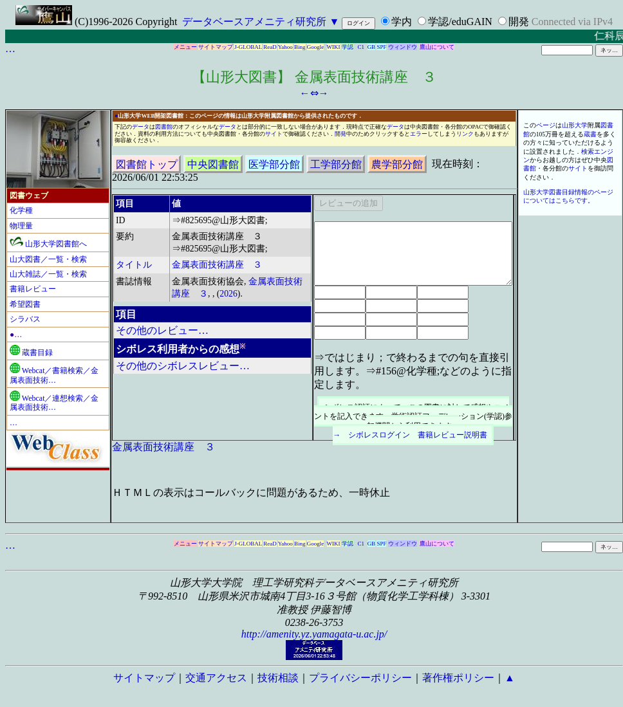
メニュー (185, 47)
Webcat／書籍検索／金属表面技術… (54, 375)
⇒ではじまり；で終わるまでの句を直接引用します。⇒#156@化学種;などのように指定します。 (413, 371)
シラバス (25, 319)
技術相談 (278, 677)
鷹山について (437, 47)
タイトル (134, 265)
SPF (381, 47)
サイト (274, 134)
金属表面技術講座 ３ (217, 265)
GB (371, 47)
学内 (401, 21)
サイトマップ (215, 47)
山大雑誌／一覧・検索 (48, 274)
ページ (545, 125)
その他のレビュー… (162, 330)
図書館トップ (147, 163)
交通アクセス (216, 677)
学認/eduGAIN (460, 21)
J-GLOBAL (248, 47)
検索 (587, 151)
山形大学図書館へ (48, 243)
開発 (518, 21)
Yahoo (285, 47)
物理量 (21, 225)
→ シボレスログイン (371, 434)
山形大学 (575, 125)
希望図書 (25, 304)
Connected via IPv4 (572, 21)
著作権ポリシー (458, 677)
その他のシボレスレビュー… (183, 365)
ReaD (270, 47)
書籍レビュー (33, 288)
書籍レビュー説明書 (452, 434)
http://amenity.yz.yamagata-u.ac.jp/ (314, 634)
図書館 (163, 127)
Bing (300, 47)
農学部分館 (397, 163)
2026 (228, 293)
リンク (465, 134)
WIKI (333, 47)
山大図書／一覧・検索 (48, 259)
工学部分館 (336, 163)
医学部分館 (274, 163)
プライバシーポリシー (360, 677)
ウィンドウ (402, 47)
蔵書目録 (31, 352)
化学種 (21, 210)
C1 (361, 47)
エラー (418, 134)
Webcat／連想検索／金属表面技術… (54, 403)
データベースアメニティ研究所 (254, 21)
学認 (347, 47)
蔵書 (590, 134)
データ (140, 127)
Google (315, 47)
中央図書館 (213, 163)
